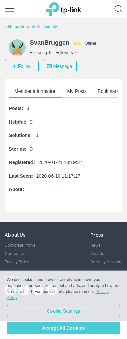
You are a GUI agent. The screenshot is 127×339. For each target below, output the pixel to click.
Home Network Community (31, 26)
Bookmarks (109, 91)
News (95, 245)
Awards (97, 253)
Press (96, 235)
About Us (15, 235)
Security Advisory (106, 261)
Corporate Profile (20, 245)
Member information (35, 91)
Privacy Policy (17, 261)
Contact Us (15, 253)
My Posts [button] (77, 91)
